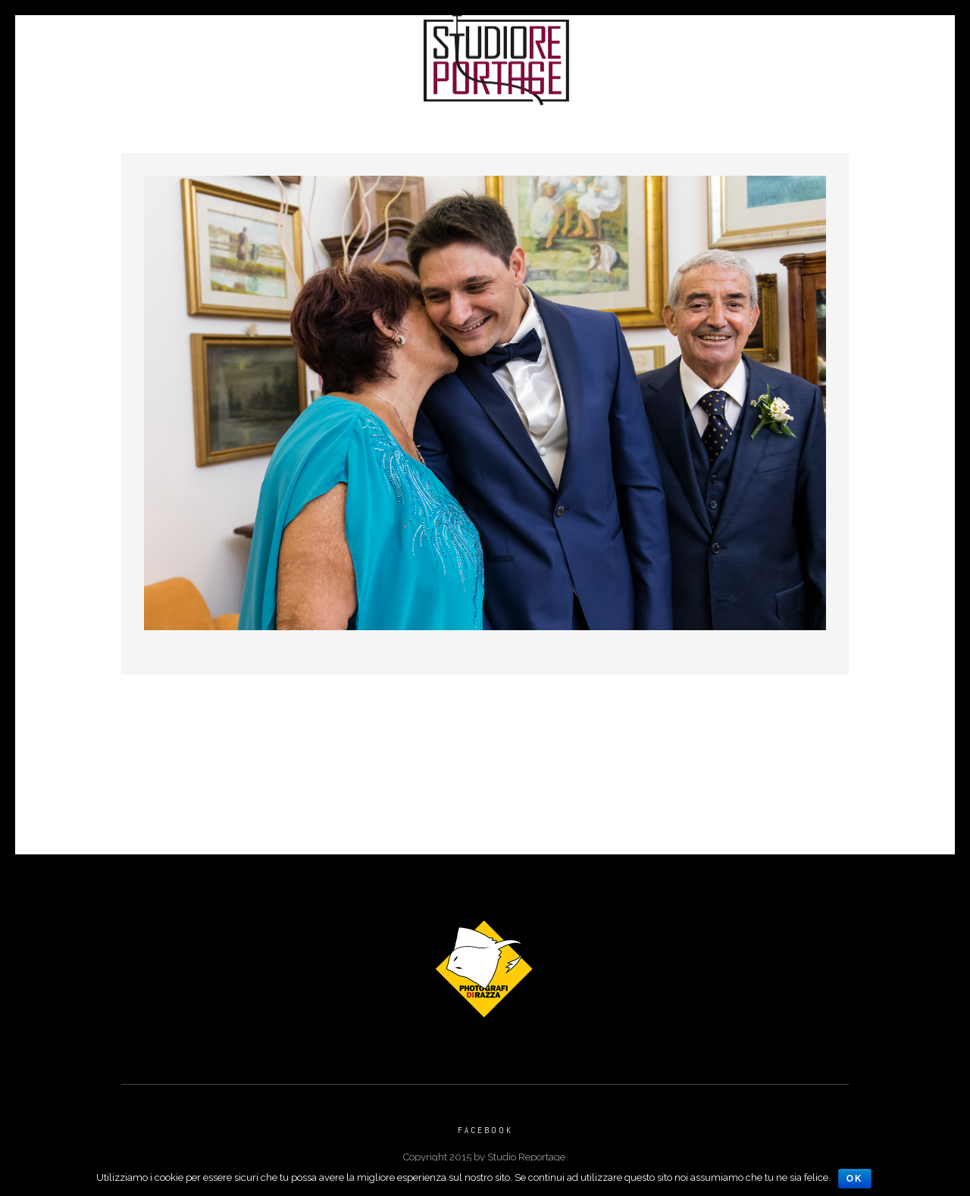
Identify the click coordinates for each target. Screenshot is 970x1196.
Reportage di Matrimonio (312, 56)
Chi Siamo (634, 56)
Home (101, 56)
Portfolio (176, 56)
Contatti (717, 56)
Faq (780, 56)
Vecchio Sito (856, 56)
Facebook (485, 1130)
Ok (854, 1178)
